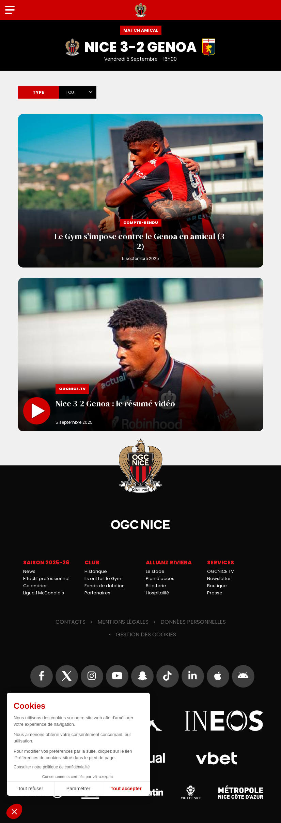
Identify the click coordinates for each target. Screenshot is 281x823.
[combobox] (77, 91)
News (29, 571)
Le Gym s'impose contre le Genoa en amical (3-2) (140, 191)
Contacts (70, 622)
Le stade (155, 571)
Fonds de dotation (104, 585)
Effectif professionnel (46, 578)
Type (38, 92)
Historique (95, 571)
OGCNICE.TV (220, 571)
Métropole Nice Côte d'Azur (240, 792)
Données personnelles (193, 622)
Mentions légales (123, 622)
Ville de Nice (190, 792)
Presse (214, 593)
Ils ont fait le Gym (102, 578)
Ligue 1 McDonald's (43, 593)
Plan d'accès (160, 578)
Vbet (216, 758)
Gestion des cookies (146, 634)
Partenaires (97, 593)
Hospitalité (157, 593)
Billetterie (156, 585)
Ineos (224, 720)
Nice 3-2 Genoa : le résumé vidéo (140, 354)
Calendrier (35, 585)
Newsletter (219, 578)
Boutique (217, 585)
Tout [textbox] (71, 92)
